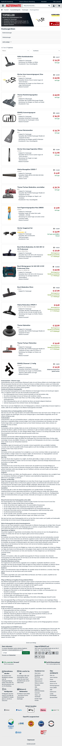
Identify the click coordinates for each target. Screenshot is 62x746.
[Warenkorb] (59, 5)
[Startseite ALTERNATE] (13, 5)
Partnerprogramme (54, 685)
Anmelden (26, 653)
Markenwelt (53, 681)
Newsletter (44, 1)
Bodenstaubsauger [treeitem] (7, 32)
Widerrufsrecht (38, 681)
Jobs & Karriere (53, 677)
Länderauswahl (31, 744)
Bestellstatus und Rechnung (39, 676)
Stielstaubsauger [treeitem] (7, 37)
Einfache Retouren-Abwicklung (27, 1)
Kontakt (59, 1)
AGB (51, 689)
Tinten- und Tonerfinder (38, 695)
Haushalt (6, 10)
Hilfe (54, 1)
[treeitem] (31, 42)
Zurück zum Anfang (31, 642)
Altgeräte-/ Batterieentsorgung (39, 690)
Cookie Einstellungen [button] (53, 694)
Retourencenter (38, 679)
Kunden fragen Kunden (38, 699)
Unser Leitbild (53, 687)
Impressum (31, 740)
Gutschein (37, 693)
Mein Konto (38, 673)
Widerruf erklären (39, 683)
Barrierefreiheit (53, 697)
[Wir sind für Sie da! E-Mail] (23, 672)
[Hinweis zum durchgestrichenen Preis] (51, 23)
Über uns (52, 675)
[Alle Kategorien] (3, 5)
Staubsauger (25, 10)
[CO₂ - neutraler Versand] (10, 662)
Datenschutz (12, 655)
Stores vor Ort (53, 683)
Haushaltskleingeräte (15, 10)
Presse (51, 679)
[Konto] (54, 5)
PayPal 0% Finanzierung (7, 1)
